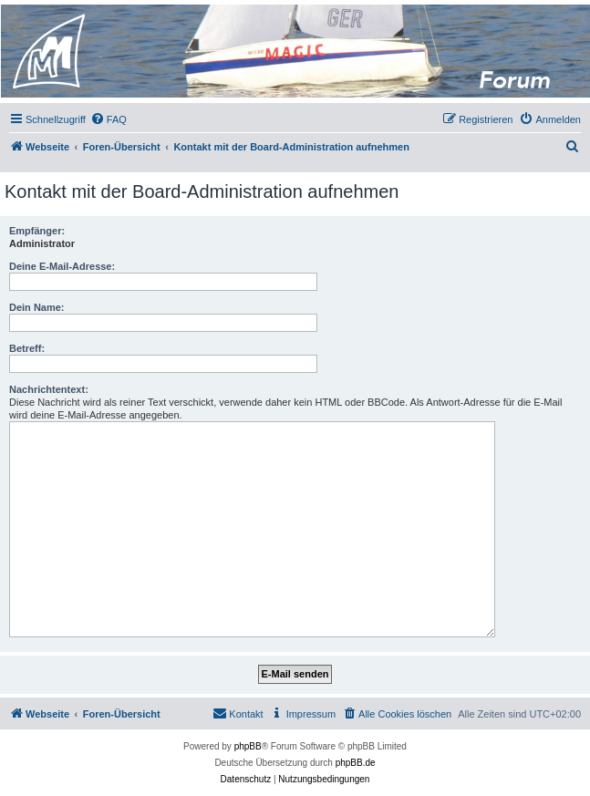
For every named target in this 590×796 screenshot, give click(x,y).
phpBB (248, 746)
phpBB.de (356, 763)
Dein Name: (37, 307)
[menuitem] (108, 119)
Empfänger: (37, 230)
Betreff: (27, 348)
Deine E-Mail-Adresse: (62, 266)
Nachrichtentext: (48, 389)
